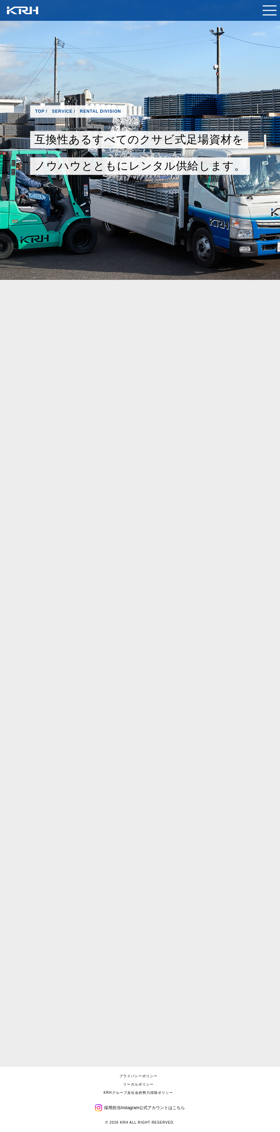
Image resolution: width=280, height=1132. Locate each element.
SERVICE (62, 111)
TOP (39, 111)
